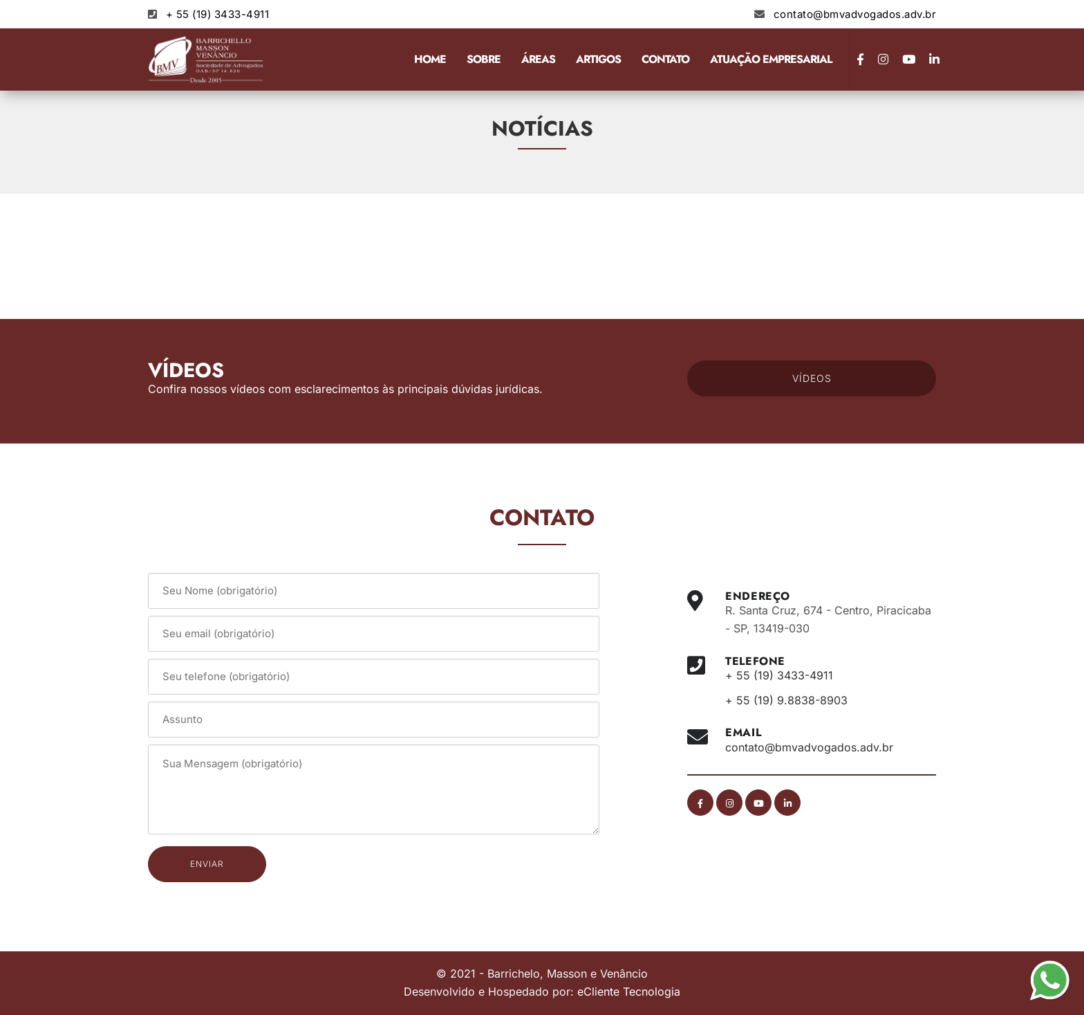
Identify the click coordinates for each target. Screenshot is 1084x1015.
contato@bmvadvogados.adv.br (855, 14)
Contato (665, 59)
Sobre (484, 59)
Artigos (598, 59)
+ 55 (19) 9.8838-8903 (786, 700)
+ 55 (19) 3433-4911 (218, 14)
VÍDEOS (812, 378)
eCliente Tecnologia (628, 991)
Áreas (538, 59)
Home (430, 59)
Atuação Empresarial (771, 59)
